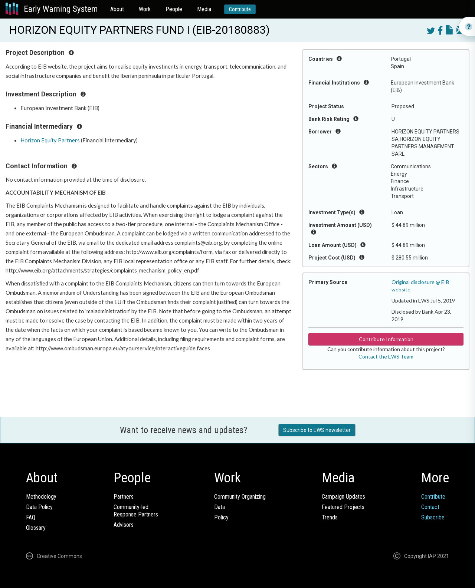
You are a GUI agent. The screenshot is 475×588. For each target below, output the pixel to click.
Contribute (240, 9)
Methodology (41, 496)
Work (145, 9)
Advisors (124, 524)
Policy (221, 517)
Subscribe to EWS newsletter (317, 430)
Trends (330, 517)
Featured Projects (343, 507)
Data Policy (39, 507)
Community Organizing (240, 496)
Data (219, 507)
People (174, 9)
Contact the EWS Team (385, 356)
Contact (430, 507)
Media (204, 9)
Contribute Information (386, 339)
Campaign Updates (343, 496)
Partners (124, 496)
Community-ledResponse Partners (136, 510)
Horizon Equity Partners (50, 140)
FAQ (30, 517)
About (117, 9)
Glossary (36, 527)
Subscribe (433, 517)
